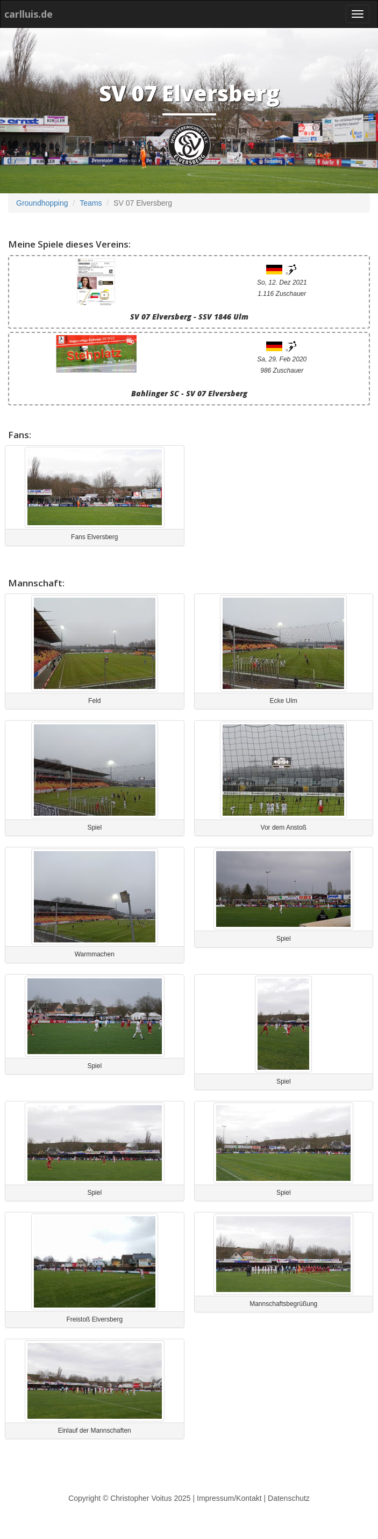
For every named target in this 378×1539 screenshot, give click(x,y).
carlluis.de (28, 14)
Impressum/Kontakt (229, 1498)
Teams (91, 203)
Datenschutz (289, 1498)
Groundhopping (42, 203)
